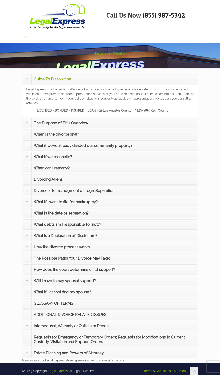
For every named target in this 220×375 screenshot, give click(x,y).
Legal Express (58, 371)
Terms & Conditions (157, 371)
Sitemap (180, 371)
